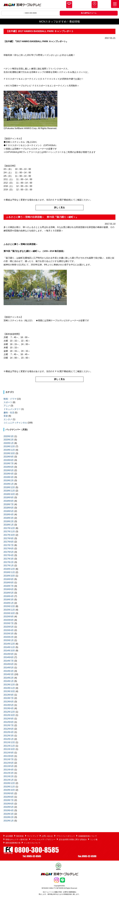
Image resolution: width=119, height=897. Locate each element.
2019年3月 (9, 477)
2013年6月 (9, 701)
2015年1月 (9, 640)
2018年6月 (9, 508)
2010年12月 (9, 783)
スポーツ (8, 402)
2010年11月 (9, 787)
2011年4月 (9, 769)
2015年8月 (9, 620)
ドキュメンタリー (12, 409)
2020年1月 (9, 443)
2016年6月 (9, 589)
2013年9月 (9, 695)
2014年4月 (9, 671)
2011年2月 (9, 776)
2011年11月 (9, 746)
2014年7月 (9, 661)
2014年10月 (9, 650)
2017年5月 (9, 552)
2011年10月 (9, 749)
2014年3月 (9, 674)
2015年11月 (9, 610)
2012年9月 (9, 718)
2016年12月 (9, 569)
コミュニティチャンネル (15, 423)
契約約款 (20, 836)
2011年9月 (9, 752)
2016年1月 (9, 603)
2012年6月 (9, 729)
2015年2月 (9, 637)
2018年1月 (9, 525)
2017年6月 (9, 548)
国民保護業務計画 (12, 843)
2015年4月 (9, 630)
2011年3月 (9, 773)
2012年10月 (9, 715)
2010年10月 (9, 790)
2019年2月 (9, 480)
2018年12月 (9, 487)
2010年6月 (9, 804)
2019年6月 (9, 467)
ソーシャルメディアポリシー (43, 839)
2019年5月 (9, 470)
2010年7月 (9, 800)
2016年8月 (9, 582)
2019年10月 (9, 453)
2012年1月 (9, 739)
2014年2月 (9, 678)
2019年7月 (9, 463)
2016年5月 (9, 593)
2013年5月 (9, 705)
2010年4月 (9, 810)
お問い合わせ (47, 836)
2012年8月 (9, 722)
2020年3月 (9, 436)
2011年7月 (9, 759)
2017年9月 (9, 538)
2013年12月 (9, 684)
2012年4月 (9, 732)
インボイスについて (32, 843)
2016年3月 (9, 599)
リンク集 (94, 839)
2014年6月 (9, 664)
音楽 (6, 416)
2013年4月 (9, 708)
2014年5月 (9, 667)
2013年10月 (9, 691)
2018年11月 (9, 491)
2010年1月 (9, 821)
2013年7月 (9, 698)
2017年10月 (9, 535)
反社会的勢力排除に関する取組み (73, 839)
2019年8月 (9, 460)
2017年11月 (9, 531)
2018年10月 (9, 494)
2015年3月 (9, 633)
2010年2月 (9, 817)
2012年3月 (9, 735)
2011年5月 (9, 766)
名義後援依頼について (87, 836)
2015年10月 (9, 613)
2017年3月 (9, 559)
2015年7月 (9, 623)
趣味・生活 (9, 412)
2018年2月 (9, 521)
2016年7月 (9, 586)
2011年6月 (9, 763)
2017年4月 (9, 555)
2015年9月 (9, 616)
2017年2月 (9, 562)
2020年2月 (9, 440)
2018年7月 (9, 504)
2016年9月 (9, 579)
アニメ (7, 406)
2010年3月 (9, 814)
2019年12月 (9, 446)
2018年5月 (9, 511)
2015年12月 (9, 606)
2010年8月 (9, 797)
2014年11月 (9, 647)
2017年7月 (9, 545)
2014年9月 (9, 654)
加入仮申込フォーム (89, 13)
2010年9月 (9, 793)
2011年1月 (9, 780)
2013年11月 (9, 688)
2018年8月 (9, 501)
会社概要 (9, 836)
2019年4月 (9, 474)
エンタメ (8, 419)
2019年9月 (9, 457)
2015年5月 (9, 627)
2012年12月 (9, 712)
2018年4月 (9, 514)
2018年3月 (9, 518)
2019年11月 (9, 450)
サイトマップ (32, 836)
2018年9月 (9, 497)
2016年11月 (9, 572)
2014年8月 (9, 657)
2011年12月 (9, 742)
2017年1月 (9, 565)
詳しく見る (59, 207)
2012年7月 (9, 725)
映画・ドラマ (10, 399)
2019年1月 (9, 484)
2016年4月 (9, 596)
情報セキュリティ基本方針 (16, 839)
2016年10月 (9, 576)
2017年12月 (9, 528)
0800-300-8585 (30, 13)
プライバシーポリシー (65, 836)
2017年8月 (9, 542)
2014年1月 (9, 681)
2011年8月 (9, 756)
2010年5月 (9, 807)
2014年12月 (9, 644)
